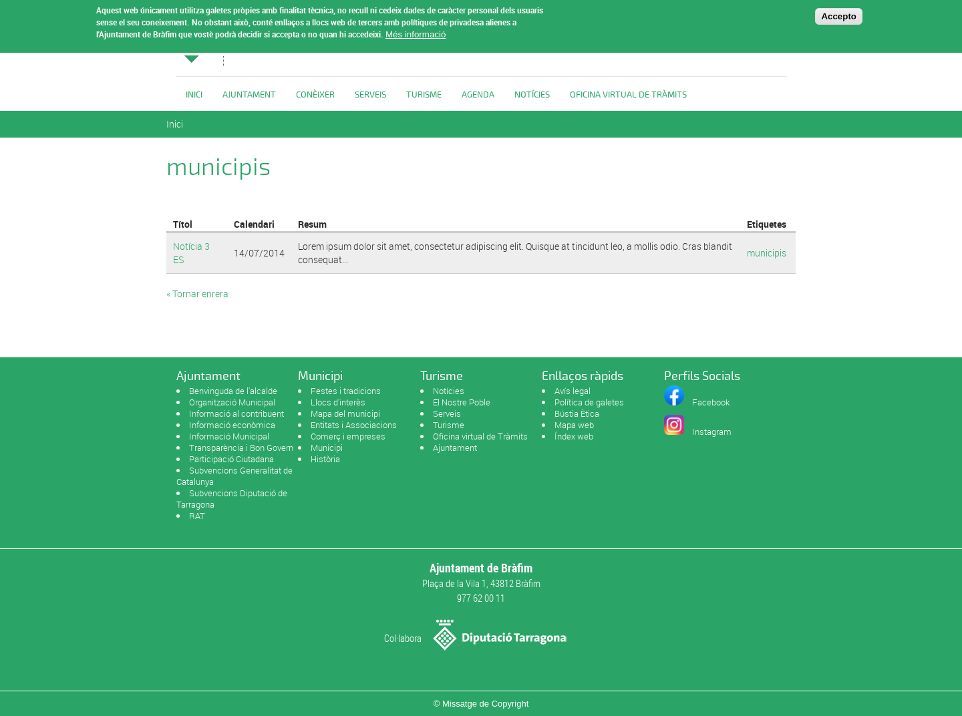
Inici (194, 95)
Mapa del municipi (345, 413)
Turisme (424, 95)
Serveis (370, 95)
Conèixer (315, 95)
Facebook (711, 402)
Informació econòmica (232, 425)
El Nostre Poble (461, 402)
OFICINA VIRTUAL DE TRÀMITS (628, 95)
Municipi (327, 447)
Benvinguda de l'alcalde (233, 391)
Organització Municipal (232, 402)
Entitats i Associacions (354, 425)
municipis (766, 252)
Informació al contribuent (236, 413)
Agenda (478, 95)
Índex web (573, 436)
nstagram (713, 431)
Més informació (415, 32)
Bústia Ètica (576, 413)
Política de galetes (589, 402)
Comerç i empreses (348, 436)
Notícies (532, 95)
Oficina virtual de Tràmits (480, 436)
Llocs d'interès (338, 402)
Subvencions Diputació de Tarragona (231, 498)
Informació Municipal (229, 436)
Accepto (838, 13)
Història (325, 459)
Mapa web (574, 425)
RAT (197, 516)
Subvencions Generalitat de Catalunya (234, 476)
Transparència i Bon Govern (241, 447)
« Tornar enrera (197, 293)
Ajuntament (249, 95)
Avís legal (572, 391)
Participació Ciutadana (231, 459)
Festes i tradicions (346, 391)
